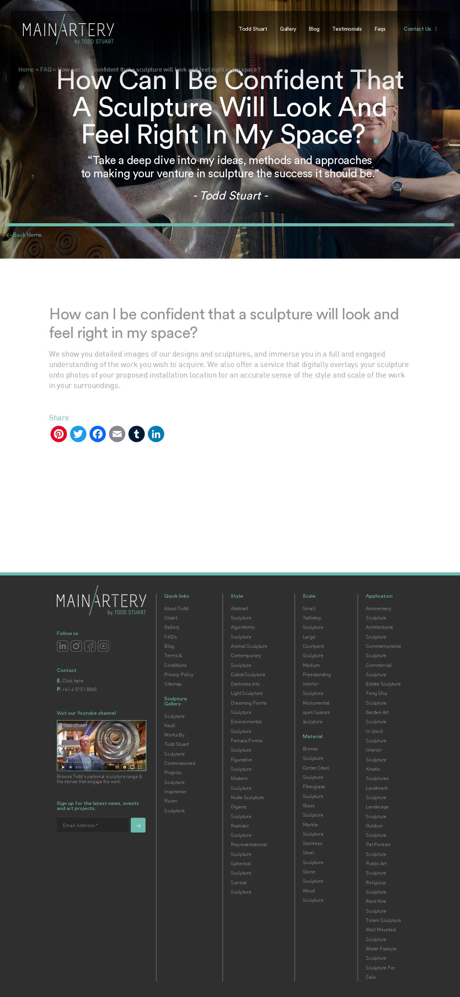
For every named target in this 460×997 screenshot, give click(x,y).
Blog (314, 29)
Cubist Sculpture (248, 674)
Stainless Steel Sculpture (313, 852)
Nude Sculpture (247, 797)
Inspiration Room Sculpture (175, 800)
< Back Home (24, 234)
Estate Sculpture (383, 683)
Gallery (288, 29)
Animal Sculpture (249, 646)
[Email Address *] (92, 825)
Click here (72, 680)
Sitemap (173, 683)
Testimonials (347, 29)
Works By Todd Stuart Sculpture (176, 744)
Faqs (380, 29)
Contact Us (417, 29)
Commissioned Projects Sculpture (179, 772)
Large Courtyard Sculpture (313, 646)
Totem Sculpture (383, 920)
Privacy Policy (178, 674)
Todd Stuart (253, 29)
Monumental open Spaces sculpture (316, 712)
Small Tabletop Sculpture (313, 617)
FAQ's (170, 636)
